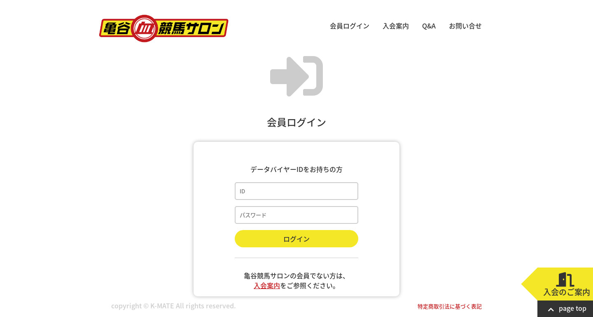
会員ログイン (349, 26)
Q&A (429, 26)
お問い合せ (465, 26)
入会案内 (396, 26)
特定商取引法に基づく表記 (450, 306)
